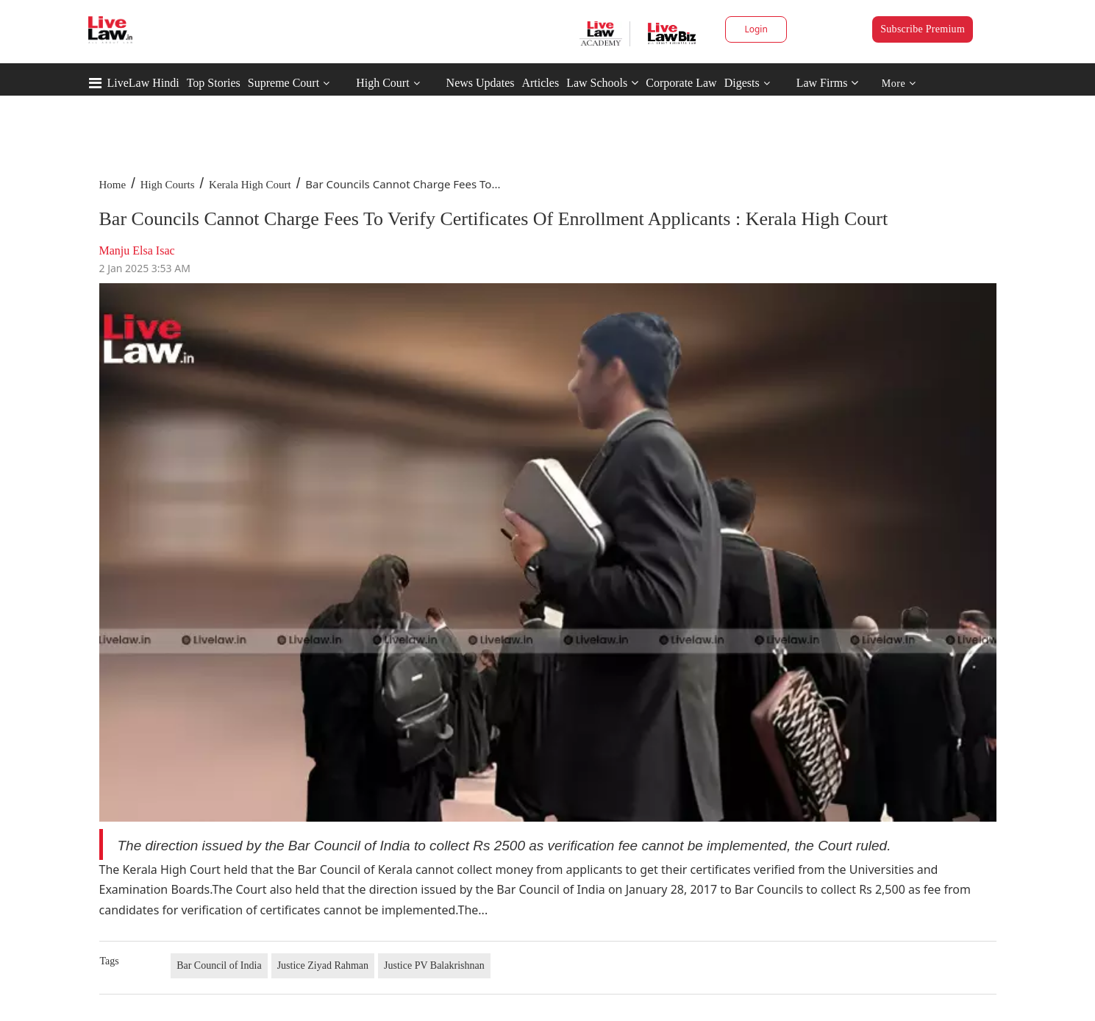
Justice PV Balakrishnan (434, 965)
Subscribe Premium (922, 29)
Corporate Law (681, 83)
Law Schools (602, 83)
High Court (382, 83)
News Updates (480, 83)
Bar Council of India (218, 965)
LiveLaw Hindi (143, 83)
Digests (742, 83)
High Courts (167, 185)
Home (112, 185)
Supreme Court (283, 83)
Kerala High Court (250, 185)
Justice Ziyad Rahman (322, 965)
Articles (540, 83)
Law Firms (827, 83)
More (899, 83)
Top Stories (213, 83)
